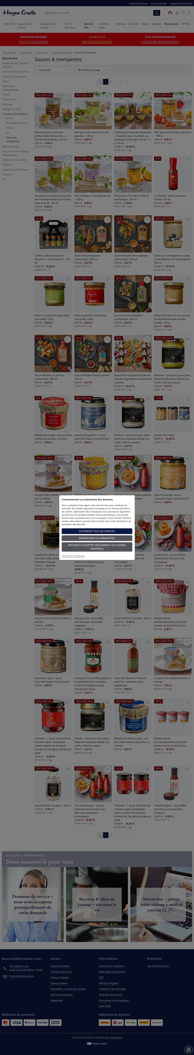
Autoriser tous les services (97, 531)
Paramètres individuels (73, 555)
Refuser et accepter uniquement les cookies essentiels (97, 546)
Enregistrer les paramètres (97, 538)
